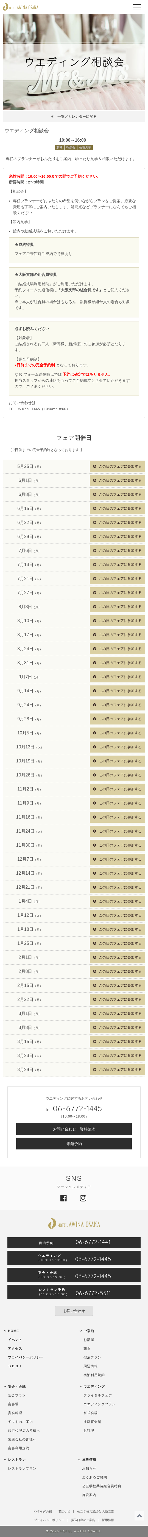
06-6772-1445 (77, 1108)
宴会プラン (17, 1395)
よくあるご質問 (94, 1477)
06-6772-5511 (93, 1293)
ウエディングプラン (99, 1404)
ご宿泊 (88, 1331)
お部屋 (88, 1340)
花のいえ (64, 1511)
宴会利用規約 (18, 1448)
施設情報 (89, 1460)
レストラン (17, 1460)
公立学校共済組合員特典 (101, 1486)
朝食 (87, 1349)
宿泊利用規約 (94, 1375)
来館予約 (74, 1143)
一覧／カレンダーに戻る (77, 116)
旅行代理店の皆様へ (24, 1430)
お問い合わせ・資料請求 (74, 1129)
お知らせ (89, 1468)
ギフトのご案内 (20, 1422)
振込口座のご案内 (83, 1520)
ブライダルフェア (97, 1395)
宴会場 (13, 1404)
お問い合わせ (74, 1311)
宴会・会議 (17, 1386)
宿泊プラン (92, 1357)
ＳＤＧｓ (15, 1366)
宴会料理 (15, 1413)
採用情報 (108, 1520)
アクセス (15, 1349)
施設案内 (89, 1495)
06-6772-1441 (93, 1242)
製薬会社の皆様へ (22, 1439)
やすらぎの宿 (43, 1511)
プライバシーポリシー (26, 1357)
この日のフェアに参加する (120, 466)
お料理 (88, 1430)
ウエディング (94, 1386)
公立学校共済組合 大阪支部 (95, 1511)
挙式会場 (90, 1413)
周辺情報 (90, 1366)
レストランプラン (22, 1468)
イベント (15, 1340)
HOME (13, 1331)
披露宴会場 (92, 1422)
